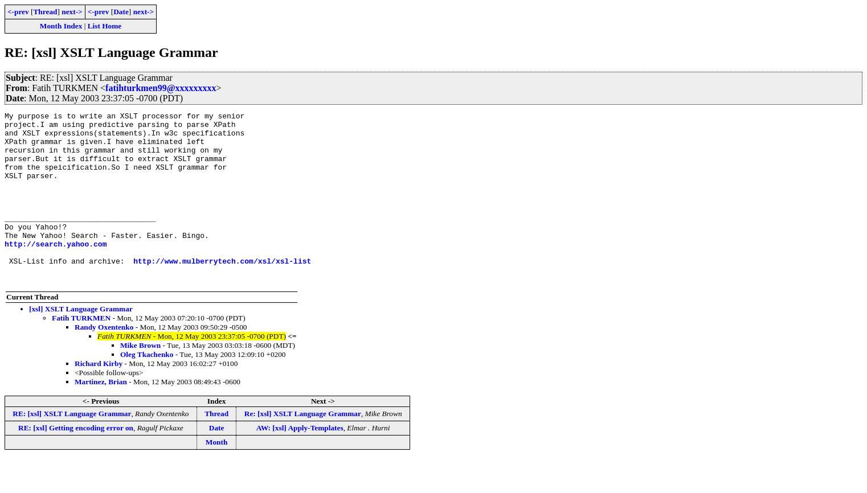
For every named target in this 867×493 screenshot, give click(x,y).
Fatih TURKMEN (81, 352)
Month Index (61, 26)
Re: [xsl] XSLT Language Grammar (302, 447)
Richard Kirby (98, 397)
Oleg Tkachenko (146, 388)
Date (121, 11)
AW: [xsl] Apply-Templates (299, 462)
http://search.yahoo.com (56, 271)
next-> (72, 11)
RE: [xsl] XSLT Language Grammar (72, 447)
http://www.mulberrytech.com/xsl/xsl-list (222, 291)
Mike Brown (140, 379)
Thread (45, 11)
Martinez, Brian (101, 416)
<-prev (18, 11)
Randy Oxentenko (104, 361)
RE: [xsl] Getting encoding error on (75, 462)
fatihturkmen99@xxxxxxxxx (160, 88)
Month (217, 476)
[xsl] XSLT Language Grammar (81, 343)
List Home (105, 26)
